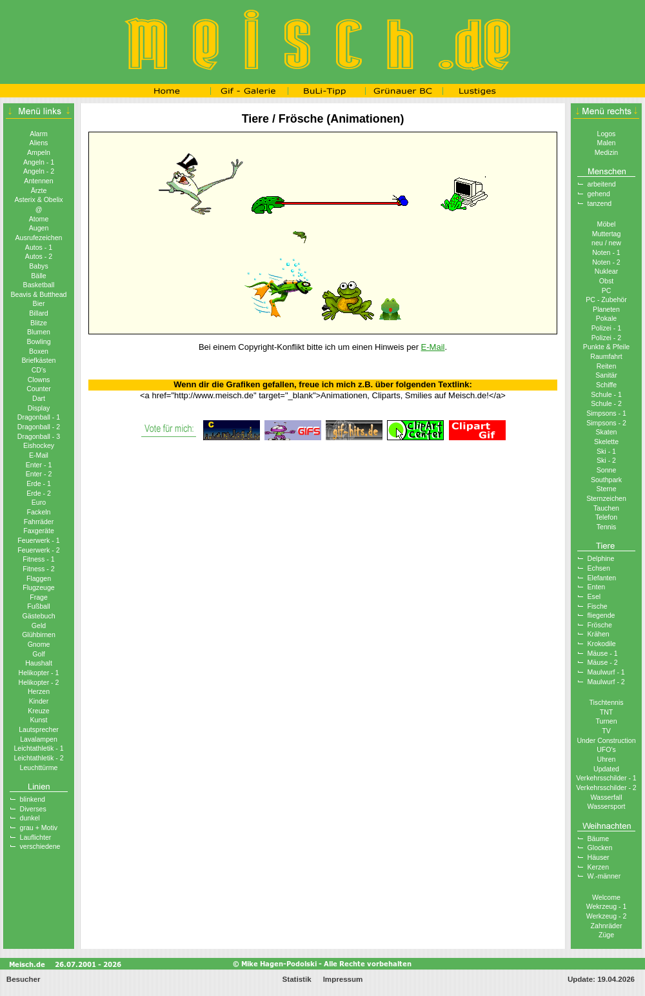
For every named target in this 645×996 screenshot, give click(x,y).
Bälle (38, 275)
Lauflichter (36, 837)
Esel (594, 596)
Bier (39, 303)
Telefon (606, 517)
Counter (38, 388)
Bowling (38, 341)
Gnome (39, 644)
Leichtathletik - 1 (38, 748)
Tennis (607, 527)
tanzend (600, 203)
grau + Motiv (39, 827)
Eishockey (38, 445)
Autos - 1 (38, 247)
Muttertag (606, 234)
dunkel (30, 818)
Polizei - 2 (606, 337)
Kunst (38, 720)
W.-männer (604, 876)
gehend (599, 194)
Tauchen (606, 508)
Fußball (38, 606)
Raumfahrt (606, 356)
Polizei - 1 (606, 328)
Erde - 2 (38, 493)
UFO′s (606, 749)
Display (39, 408)
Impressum (343, 979)
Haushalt (38, 663)
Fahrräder (39, 521)
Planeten (606, 309)
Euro (39, 502)
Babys (38, 266)
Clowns (39, 379)
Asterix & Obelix (38, 199)
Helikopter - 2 (39, 682)
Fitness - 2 (38, 569)
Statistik (297, 979)
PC (606, 290)
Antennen (38, 181)
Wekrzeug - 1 (606, 906)
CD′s (39, 370)
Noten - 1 (606, 252)
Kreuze (39, 711)
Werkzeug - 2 (606, 916)
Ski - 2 (606, 460)
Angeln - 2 (38, 171)
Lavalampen (38, 739)
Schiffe (606, 385)
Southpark (606, 479)
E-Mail (38, 455)
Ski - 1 (606, 451)
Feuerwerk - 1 (38, 540)
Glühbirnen (38, 634)
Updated (606, 769)
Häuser (599, 857)
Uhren (606, 759)
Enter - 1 (39, 465)
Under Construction (606, 740)
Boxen (38, 351)
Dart (38, 398)
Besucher (23, 979)
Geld (39, 625)
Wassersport (607, 806)
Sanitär (606, 375)
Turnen (606, 721)
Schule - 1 (606, 394)
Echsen (599, 568)
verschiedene (40, 846)
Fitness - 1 (38, 559)
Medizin (606, 152)
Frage (39, 597)
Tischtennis (606, 702)
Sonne (607, 470)
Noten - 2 (606, 262)
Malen (606, 143)
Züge (606, 935)
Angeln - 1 (38, 162)
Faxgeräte (38, 530)
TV (606, 731)
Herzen (39, 691)
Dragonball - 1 (38, 417)
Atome (39, 219)
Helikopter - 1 (39, 672)
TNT (606, 712)
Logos (606, 133)
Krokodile (602, 643)
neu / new (606, 243)
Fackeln (38, 512)
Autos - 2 (38, 256)
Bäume (599, 838)
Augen (39, 228)
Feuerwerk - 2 (38, 550)
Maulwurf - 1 (606, 672)
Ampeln (38, 152)
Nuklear (606, 271)
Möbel (606, 224)
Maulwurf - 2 (606, 682)
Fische (598, 606)
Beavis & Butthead (38, 294)
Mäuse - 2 (603, 662)
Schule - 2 (606, 403)
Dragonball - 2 (38, 427)
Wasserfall (606, 797)
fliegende (601, 615)
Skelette (606, 441)
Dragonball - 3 (38, 436)
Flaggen (38, 578)
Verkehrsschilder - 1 (606, 778)
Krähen (599, 634)
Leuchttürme (39, 767)
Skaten (606, 432)
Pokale (606, 318)
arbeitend (602, 184)
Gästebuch (38, 616)
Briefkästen (39, 360)
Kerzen (599, 867)
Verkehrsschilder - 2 (606, 787)
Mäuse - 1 (603, 653)
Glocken (600, 847)
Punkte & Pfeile (606, 347)
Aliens (39, 143)
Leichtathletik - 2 (38, 758)
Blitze (38, 323)
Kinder (39, 701)
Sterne (606, 489)
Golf (38, 654)
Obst (606, 281)
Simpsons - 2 (606, 423)
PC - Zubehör (606, 299)
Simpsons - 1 (606, 413)
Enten (597, 587)
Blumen (38, 332)
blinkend (32, 799)
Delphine (601, 558)
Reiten (607, 366)
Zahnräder (606, 926)
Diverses (33, 809)
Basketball (39, 285)
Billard (38, 313)
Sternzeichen (606, 498)
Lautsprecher (39, 729)
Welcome (606, 897)
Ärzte (39, 190)
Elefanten (602, 578)
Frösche (600, 625)
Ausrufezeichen (39, 237)
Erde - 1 (38, 483)
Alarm (39, 133)
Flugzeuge (38, 587)
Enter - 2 (39, 474)
